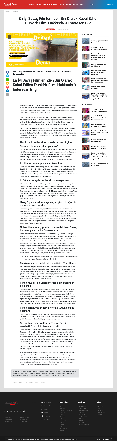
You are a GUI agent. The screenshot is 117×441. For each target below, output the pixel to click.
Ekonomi (61, 4)
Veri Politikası (8, 421)
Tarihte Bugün (83, 416)
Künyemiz (45, 416)
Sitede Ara (100, 406)
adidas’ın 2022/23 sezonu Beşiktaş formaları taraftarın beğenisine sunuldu (99, 80)
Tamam (106, 439)
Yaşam (62, 430)
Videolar (32, 4)
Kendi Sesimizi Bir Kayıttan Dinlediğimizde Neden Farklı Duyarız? (99, 132)
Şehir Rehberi (82, 422)
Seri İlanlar (82, 420)
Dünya (62, 424)
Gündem (62, 422)
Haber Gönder (23, 421)
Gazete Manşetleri (84, 424)
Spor (61, 426)
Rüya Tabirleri (101, 412)
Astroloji (100, 414)
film (33, 108)
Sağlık (82, 4)
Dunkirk (37, 108)
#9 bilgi (36, 382)
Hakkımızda (8, 417)
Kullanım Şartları (24, 417)
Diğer (92, 4)
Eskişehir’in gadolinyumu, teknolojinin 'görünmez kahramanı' (98, 72)
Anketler (100, 408)
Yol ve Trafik (82, 408)
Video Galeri (46, 406)
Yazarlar (39, 4)
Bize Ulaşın (45, 419)
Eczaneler (81, 412)
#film (19, 382)
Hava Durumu (82, 406)
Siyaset (68, 4)
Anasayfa (7, 11)
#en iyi (31, 382)
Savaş (27, 80)
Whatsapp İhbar (24, 419)
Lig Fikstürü (82, 414)
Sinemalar (82, 418)
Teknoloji (75, 4)
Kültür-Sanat (15, 11)
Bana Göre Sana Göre (50, 4)
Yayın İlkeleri (8, 419)
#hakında (42, 382)
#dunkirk (25, 382)
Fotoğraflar (63, 420)
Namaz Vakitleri (83, 410)
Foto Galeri (46, 402)
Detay (99, 439)
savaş (56, 241)
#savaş (15, 382)
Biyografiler (101, 410)
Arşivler (45, 412)
